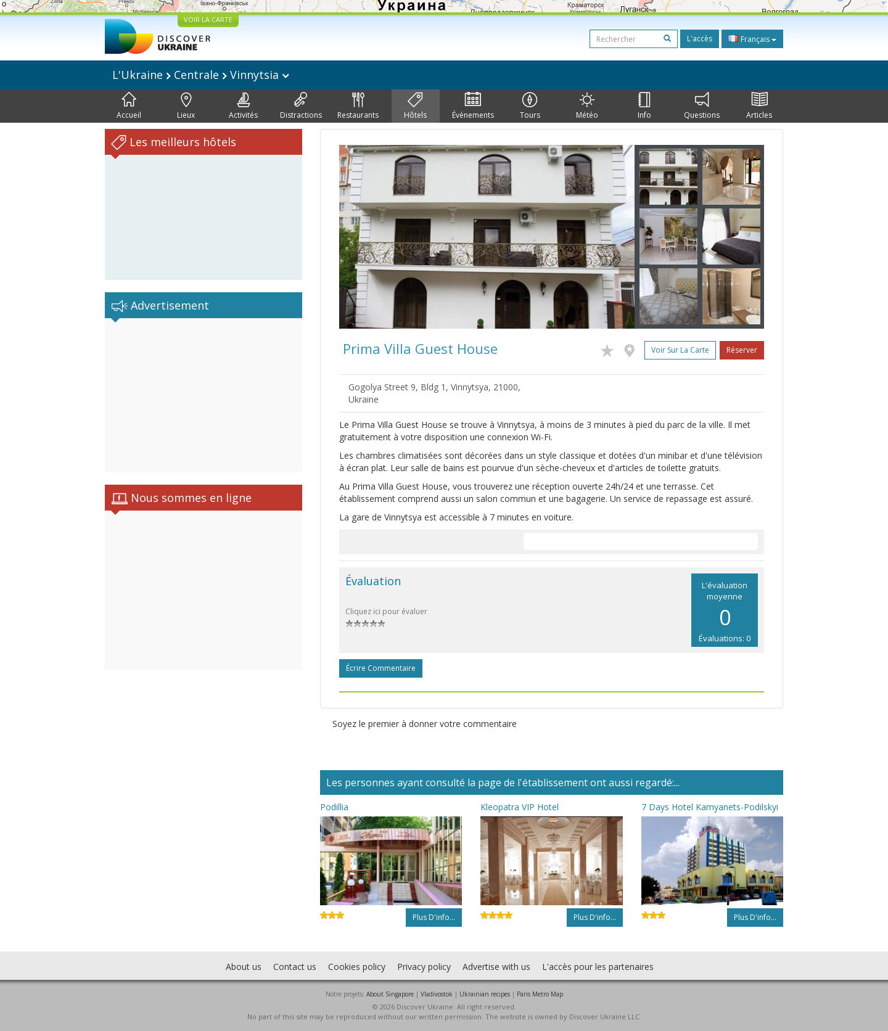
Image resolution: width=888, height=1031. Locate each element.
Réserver (741, 350)
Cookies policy (356, 966)
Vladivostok (437, 994)
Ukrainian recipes (484, 994)
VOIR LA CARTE (208, 19)
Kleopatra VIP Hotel (519, 807)
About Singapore (390, 994)
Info (644, 106)
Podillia (334, 807)
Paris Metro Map (540, 994)
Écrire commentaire (381, 668)
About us (243, 966)
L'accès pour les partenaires (598, 966)
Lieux (186, 106)
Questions (702, 106)
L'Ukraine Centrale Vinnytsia (200, 74)
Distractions (301, 106)
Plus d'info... (434, 917)
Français (752, 38)
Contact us (294, 966)
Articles (759, 106)
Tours (530, 106)
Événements (473, 106)
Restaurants (358, 106)
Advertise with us (496, 966)
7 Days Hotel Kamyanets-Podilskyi (709, 807)
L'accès (699, 38)
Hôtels (415, 106)
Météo (587, 106)
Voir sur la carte (680, 350)
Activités (243, 106)
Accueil (129, 106)
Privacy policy (424, 966)
